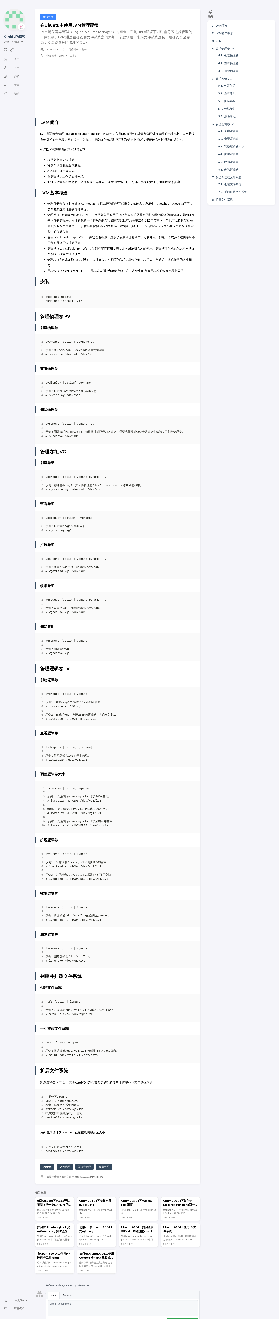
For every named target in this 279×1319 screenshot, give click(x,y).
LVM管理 (65, 1166)
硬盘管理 (104, 1166)
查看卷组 (230, 93)
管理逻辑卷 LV (225, 124)
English (63, 55)
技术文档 (48, 17)
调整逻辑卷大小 (234, 146)
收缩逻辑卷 (231, 161)
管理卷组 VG (224, 78)
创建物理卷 (231, 55)
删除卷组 (230, 116)
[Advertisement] (117, 88)
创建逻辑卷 (231, 131)
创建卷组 (230, 85)
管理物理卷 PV (225, 48)
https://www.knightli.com (89, 1176)
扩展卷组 (230, 101)
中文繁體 (51, 55)
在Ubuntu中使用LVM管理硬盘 (69, 25)
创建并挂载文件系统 (228, 177)
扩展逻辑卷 (231, 154)
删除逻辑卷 (231, 169)
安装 (218, 41)
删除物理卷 (231, 70)
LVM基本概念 (224, 33)
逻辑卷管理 (84, 1166)
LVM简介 (221, 25)
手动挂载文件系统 (235, 191)
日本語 (73, 55)
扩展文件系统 (224, 199)
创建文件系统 (232, 184)
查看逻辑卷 (231, 138)
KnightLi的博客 (14, 36)
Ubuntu (47, 1166)
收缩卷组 (230, 108)
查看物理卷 (231, 63)
